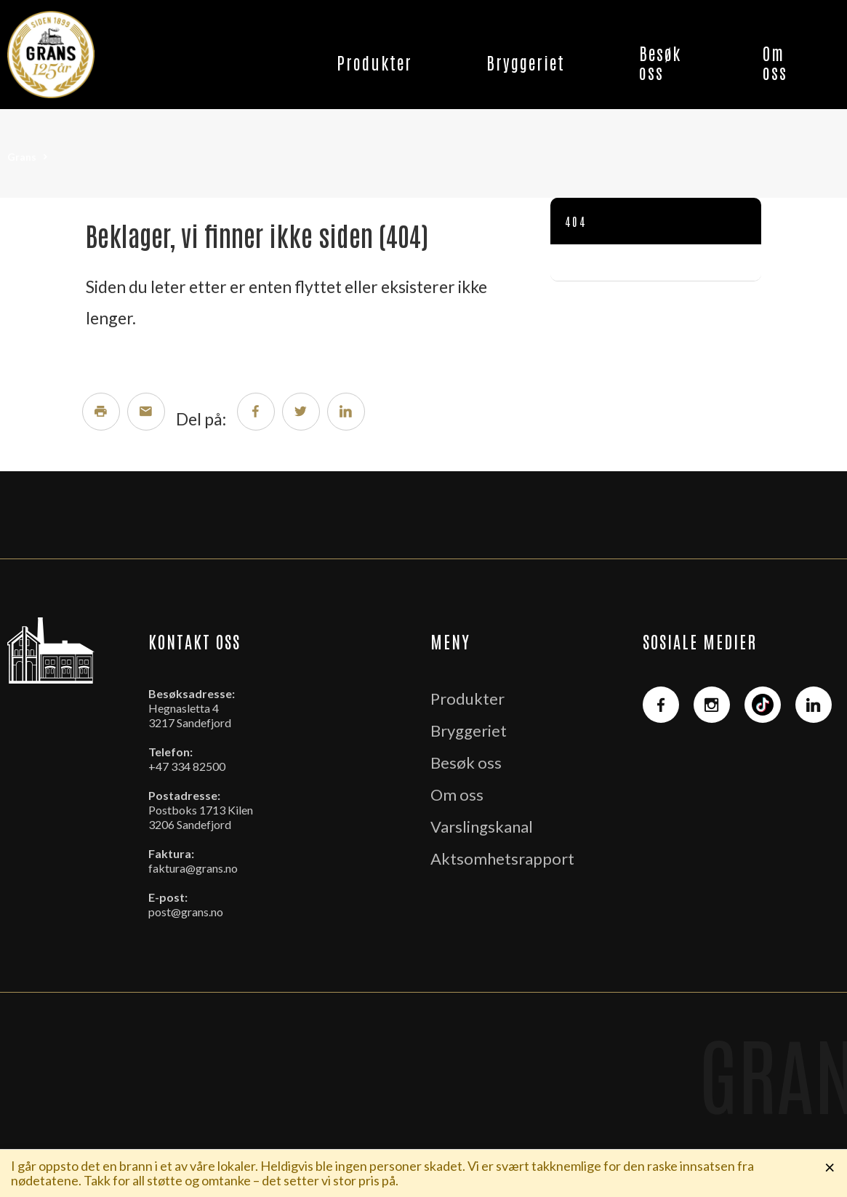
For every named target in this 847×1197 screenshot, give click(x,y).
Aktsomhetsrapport (502, 858)
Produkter (374, 62)
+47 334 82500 (186, 766)
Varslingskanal (481, 826)
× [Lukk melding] (829, 1166)
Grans (21, 157)
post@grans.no (185, 911)
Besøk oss (660, 61)
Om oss (775, 61)
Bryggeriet (525, 62)
